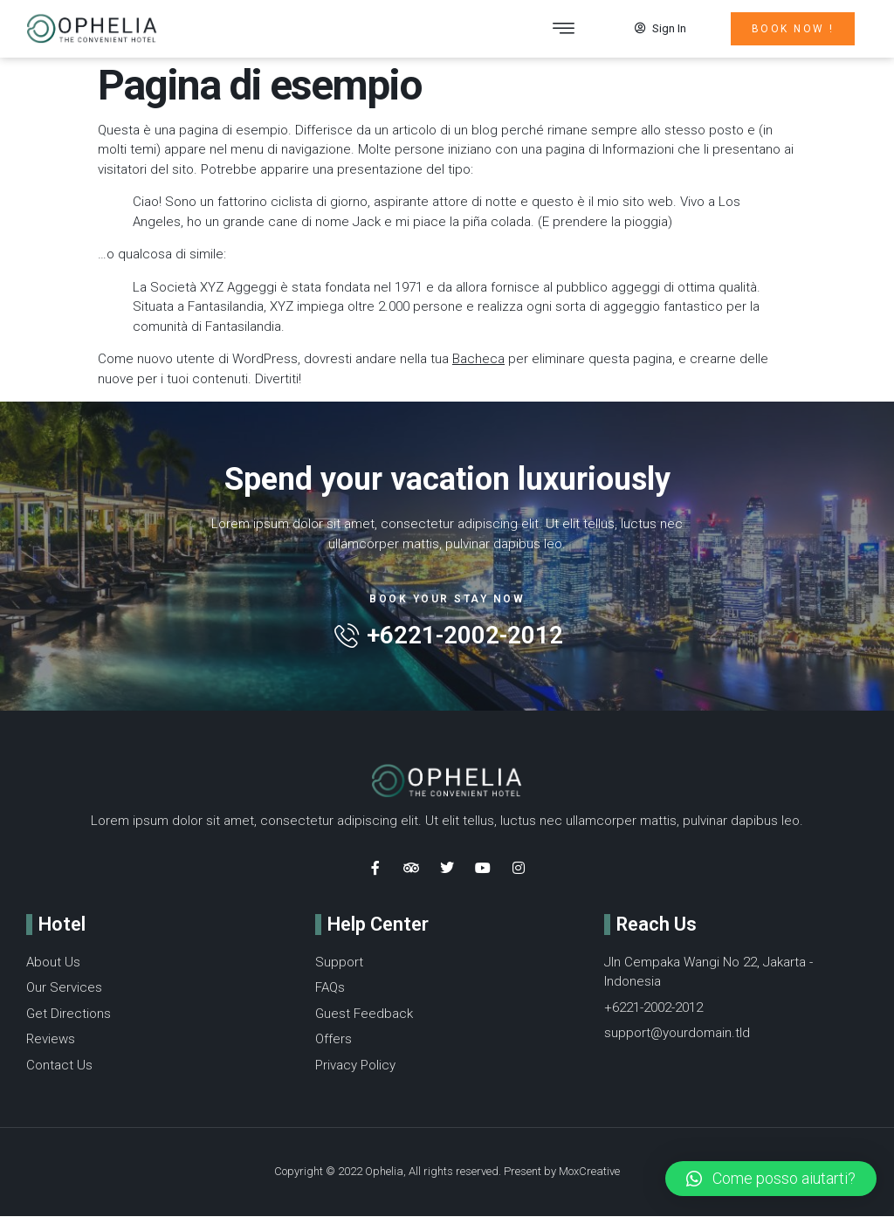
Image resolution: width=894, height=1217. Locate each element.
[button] (564, 28)
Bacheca (478, 360)
